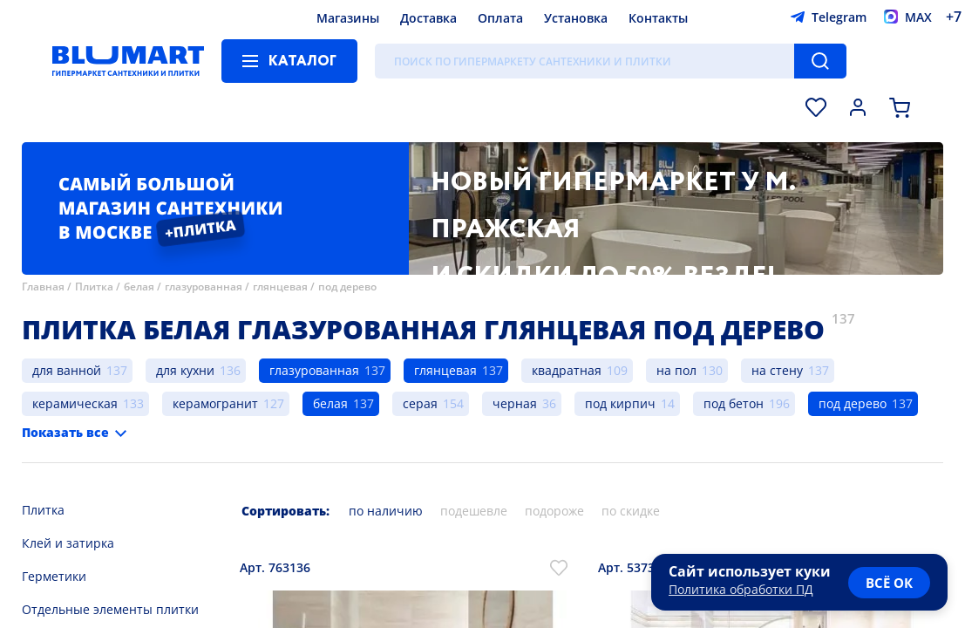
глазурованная (203, 286)
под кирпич (620, 403)
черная (515, 403)
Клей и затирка (68, 543)
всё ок (889, 582)
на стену (777, 370)
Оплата (500, 18)
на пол (676, 370)
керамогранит (215, 403)
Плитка (94, 286)
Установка (576, 18)
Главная (43, 286)
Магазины (347, 18)
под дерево (347, 286)
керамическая (75, 403)
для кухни (185, 370)
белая (139, 286)
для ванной (66, 370)
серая (420, 403)
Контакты (658, 18)
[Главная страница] (128, 61)
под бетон (733, 403)
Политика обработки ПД (741, 589)
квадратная (566, 370)
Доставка (428, 18)
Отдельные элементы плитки (110, 609)
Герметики (54, 576)
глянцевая (280, 286)
